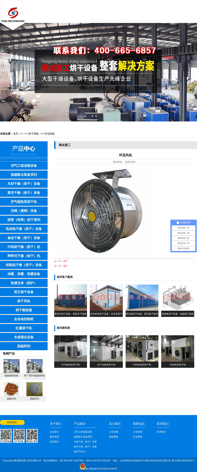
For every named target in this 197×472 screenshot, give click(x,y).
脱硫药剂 (23, 346)
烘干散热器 (24, 310)
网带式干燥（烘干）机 (23, 256)
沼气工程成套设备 (24, 165)
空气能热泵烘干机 (24, 202)
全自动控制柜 (24, 319)
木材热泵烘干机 (178, 364)
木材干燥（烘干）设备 (23, 183)
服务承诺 (54, 436)
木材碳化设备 (24, 337)
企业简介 (54, 431)
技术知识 (110, 14)
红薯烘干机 (24, 328)
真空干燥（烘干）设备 (23, 192)
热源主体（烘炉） (24, 283)
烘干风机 (33, 133)
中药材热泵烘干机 (142, 364)
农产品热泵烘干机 (106, 364)
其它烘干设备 (24, 292)
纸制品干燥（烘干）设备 (24, 265)
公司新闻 (137, 431)
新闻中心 (77, 14)
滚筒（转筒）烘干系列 (23, 220)
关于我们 (61, 14)
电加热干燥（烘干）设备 (24, 229)
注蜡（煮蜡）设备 (24, 211)
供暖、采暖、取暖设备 (23, 274)
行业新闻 (137, 436)
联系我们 (159, 14)
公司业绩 (143, 14)
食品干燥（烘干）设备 (23, 238)
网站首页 (192, 2)
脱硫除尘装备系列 (24, 174)
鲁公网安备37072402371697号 (101, 468)
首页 (15, 133)
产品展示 (93, 14)
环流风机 (49, 133)
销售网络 (126, 14)
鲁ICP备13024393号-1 (183, 460)
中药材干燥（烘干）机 (23, 247)
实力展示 (115, 423)
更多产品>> (80, 451)
